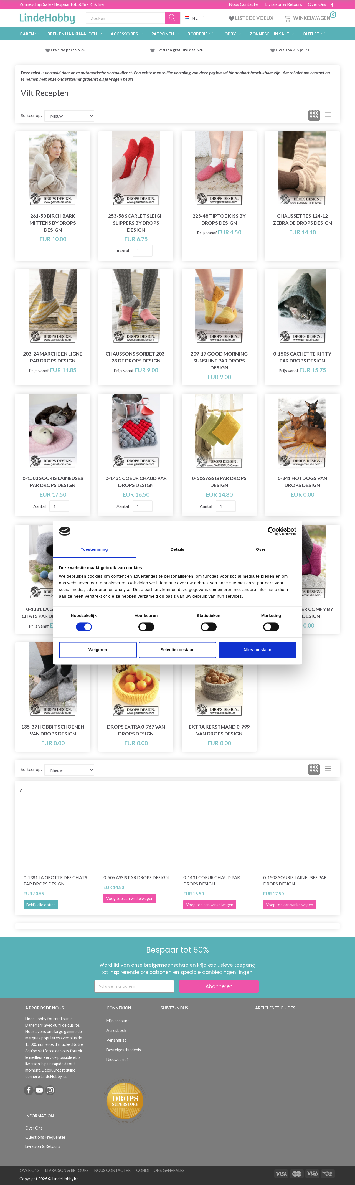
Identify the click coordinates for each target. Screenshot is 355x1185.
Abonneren (219, 986)
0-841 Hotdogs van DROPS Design (302, 481)
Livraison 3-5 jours (292, 50)
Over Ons (317, 4)
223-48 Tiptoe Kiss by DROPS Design (219, 219)
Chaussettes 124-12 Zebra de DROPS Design (302, 219)
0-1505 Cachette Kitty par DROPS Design (302, 357)
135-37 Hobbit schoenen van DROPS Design (52, 730)
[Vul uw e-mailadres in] (134, 986)
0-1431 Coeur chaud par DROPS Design (136, 481)
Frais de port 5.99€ (68, 50)
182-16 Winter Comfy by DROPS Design (302, 612)
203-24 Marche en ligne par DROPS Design (52, 357)
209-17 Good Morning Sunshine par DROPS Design (219, 361)
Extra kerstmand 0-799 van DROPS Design (219, 730)
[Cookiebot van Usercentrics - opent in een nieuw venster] (272, 531)
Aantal (123, 250)
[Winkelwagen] (309, 17)
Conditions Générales (160, 1170)
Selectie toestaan (178, 650)
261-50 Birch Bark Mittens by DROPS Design (52, 223)
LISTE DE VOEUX (251, 18)
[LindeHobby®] (47, 17)
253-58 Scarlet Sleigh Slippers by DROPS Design (136, 223)
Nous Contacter (244, 4)
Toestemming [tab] (94, 549)
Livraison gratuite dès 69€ (180, 50)
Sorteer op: (31, 115)
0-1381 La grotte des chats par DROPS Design (55, 880)
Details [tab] (177, 549)
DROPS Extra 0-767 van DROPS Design (136, 730)
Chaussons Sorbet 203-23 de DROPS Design (136, 357)
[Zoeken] (173, 18)
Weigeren (97, 650)
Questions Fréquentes (45, 1137)
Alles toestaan (257, 650)
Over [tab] (261, 549)
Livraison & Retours (283, 4)
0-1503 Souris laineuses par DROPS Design (52, 481)
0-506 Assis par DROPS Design (219, 481)
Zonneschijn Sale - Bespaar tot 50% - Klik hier (62, 4)
